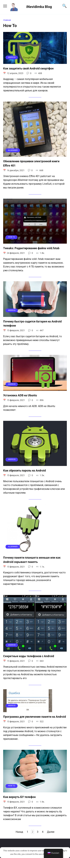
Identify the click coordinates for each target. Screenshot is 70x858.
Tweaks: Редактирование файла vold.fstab (31, 248)
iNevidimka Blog (39, 7)
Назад (19, 831)
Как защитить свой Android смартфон (28, 68)
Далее (50, 831)
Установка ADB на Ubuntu (20, 395)
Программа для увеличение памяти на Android (34, 716)
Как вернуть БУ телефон (19, 797)
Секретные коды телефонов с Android (28, 656)
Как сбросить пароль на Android (24, 470)
